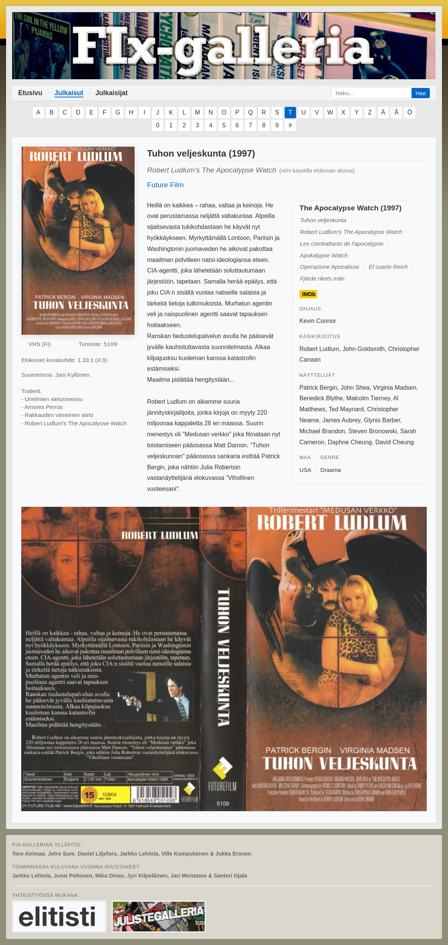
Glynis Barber (382, 420)
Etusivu (30, 93)
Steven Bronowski (372, 431)
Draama (330, 470)
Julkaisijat (112, 93)
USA (305, 470)
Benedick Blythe (321, 398)
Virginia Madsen (394, 387)
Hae (420, 93)
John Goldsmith (364, 349)
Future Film (165, 185)
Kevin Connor (317, 321)
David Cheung (394, 442)
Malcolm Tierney (368, 398)
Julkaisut (69, 93)
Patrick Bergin (318, 387)
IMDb (308, 294)
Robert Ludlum (319, 349)
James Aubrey (341, 420)
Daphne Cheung (350, 442)
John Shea (355, 387)
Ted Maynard (346, 409)
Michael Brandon (322, 431)
